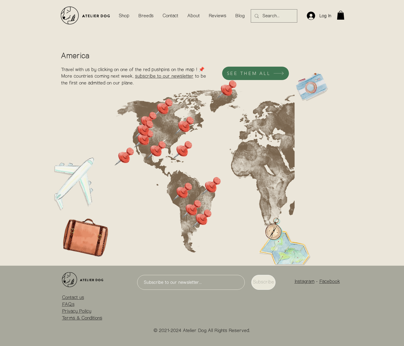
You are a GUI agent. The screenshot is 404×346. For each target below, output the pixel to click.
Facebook (329, 281)
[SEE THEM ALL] (255, 73)
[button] (340, 15)
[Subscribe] (263, 282)
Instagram (305, 281)
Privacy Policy (76, 311)
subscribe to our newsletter (164, 76)
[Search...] (273, 16)
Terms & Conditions (82, 318)
